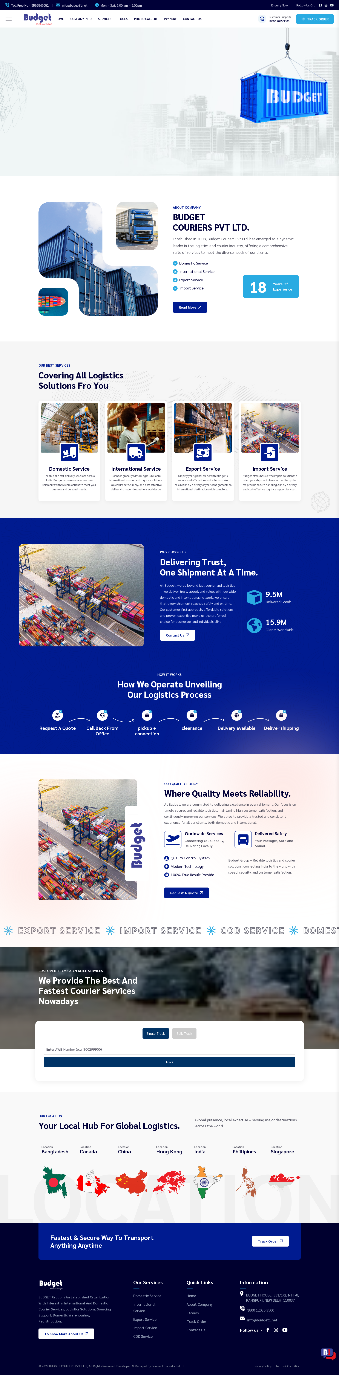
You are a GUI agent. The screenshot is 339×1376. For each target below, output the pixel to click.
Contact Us (192, 19)
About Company (200, 1305)
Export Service (203, 468)
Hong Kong (169, 1152)
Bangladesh (54, 1152)
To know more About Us (66, 1335)
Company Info (81, 19)
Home (59, 19)
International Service (136, 468)
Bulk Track (184, 1035)
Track (169, 1063)
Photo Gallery (146, 19)
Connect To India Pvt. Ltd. (169, 1367)
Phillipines (244, 1152)
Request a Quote (186, 893)
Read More (190, 307)
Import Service (270, 468)
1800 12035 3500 (278, 21)
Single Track (156, 1035)
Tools (123, 19)
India (200, 1152)
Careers (193, 1314)
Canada (88, 1152)
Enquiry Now (279, 5)
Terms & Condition (288, 1367)
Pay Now (170, 19)
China (124, 1152)
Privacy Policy (263, 1367)
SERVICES (104, 19)
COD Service (143, 1337)
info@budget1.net (74, 5)
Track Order (318, 19)
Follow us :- (251, 1331)
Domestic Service (69, 468)
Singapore (282, 1152)
